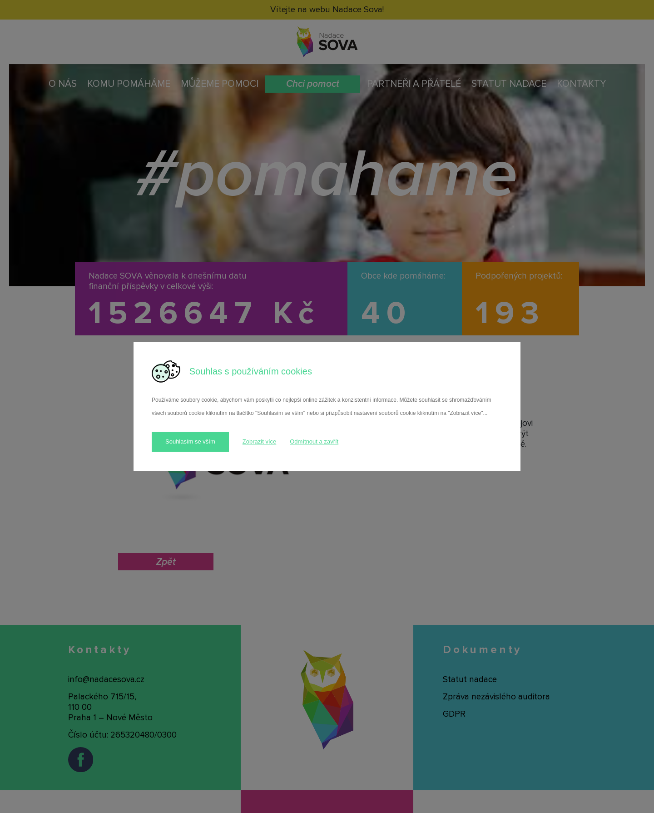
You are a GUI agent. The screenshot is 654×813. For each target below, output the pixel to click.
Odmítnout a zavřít (314, 441)
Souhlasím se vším (190, 441)
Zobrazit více (259, 441)
